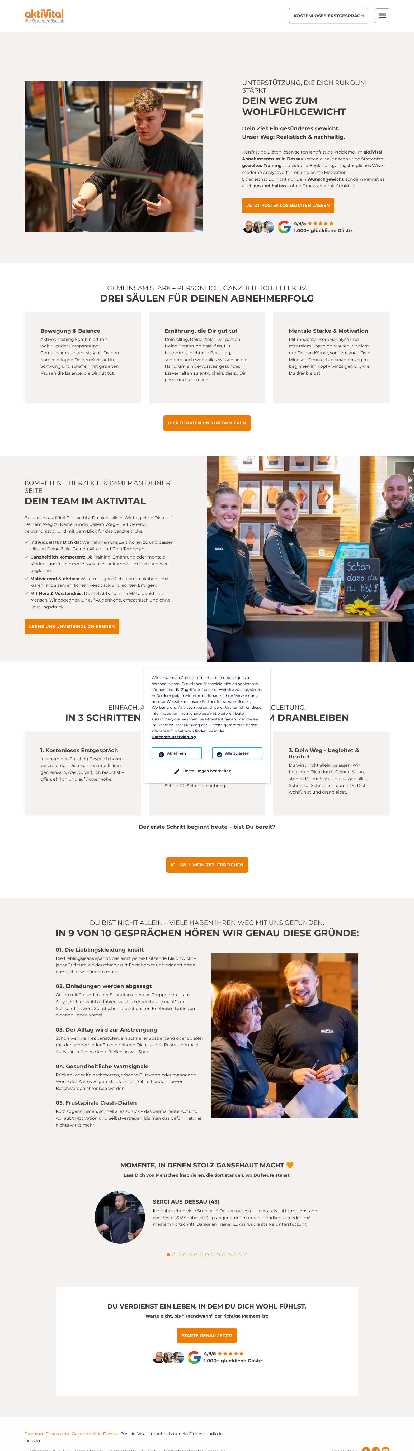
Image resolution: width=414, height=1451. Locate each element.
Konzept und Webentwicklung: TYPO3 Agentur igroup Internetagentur (90, 1443)
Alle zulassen (237, 753)
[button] (168, 1223)
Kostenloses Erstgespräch (329, 15)
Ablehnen (176, 753)
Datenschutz (377, 1443)
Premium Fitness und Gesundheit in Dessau (72, 1402)
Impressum (346, 1443)
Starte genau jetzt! (207, 1303)
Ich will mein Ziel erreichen (207, 833)
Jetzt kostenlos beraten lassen (288, 173)
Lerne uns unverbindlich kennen (72, 594)
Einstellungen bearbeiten (207, 771)
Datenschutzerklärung (174, 736)
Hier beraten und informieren (207, 391)
